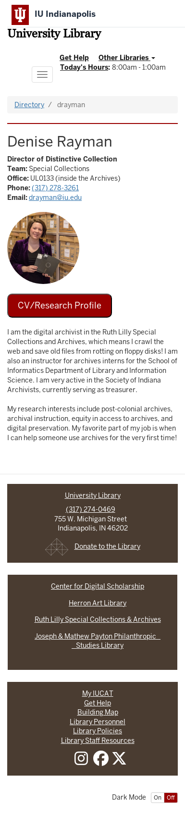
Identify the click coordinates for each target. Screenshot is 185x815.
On (157, 798)
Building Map (97, 712)
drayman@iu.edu (55, 197)
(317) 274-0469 (90, 509)
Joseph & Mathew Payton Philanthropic (97, 636)
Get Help (74, 57)
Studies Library (97, 645)
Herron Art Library (97, 603)
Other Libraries (127, 57)
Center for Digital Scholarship (97, 586)
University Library (54, 34)
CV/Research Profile (59, 305)
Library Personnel (97, 721)
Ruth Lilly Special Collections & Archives (98, 619)
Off (171, 798)
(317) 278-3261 (55, 188)
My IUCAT (97, 693)
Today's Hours (84, 67)
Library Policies (97, 731)
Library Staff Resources (98, 740)
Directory (29, 104)
